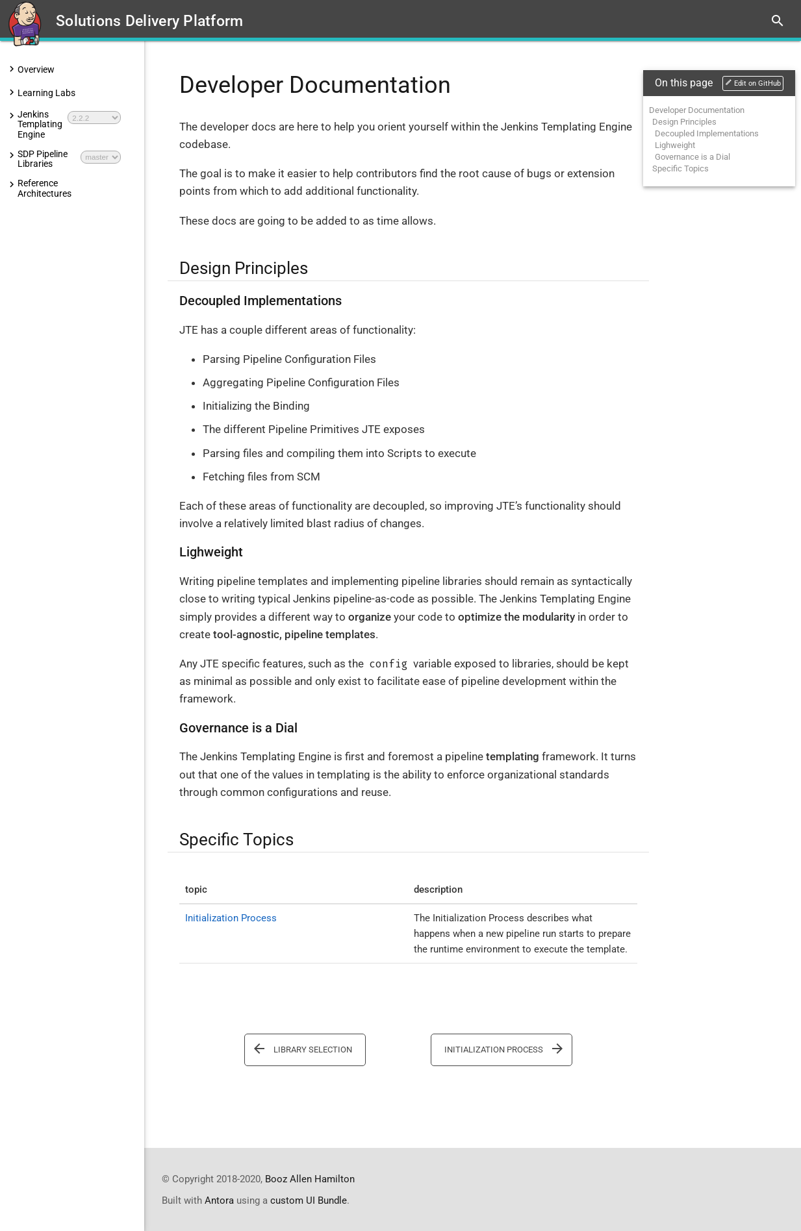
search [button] (777, 21)
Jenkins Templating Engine (40, 125)
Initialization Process (231, 918)
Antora (219, 1200)
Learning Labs (46, 93)
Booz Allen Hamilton (310, 1178)
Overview (36, 69)
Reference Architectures (44, 189)
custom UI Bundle (308, 1200)
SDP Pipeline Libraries (43, 159)
